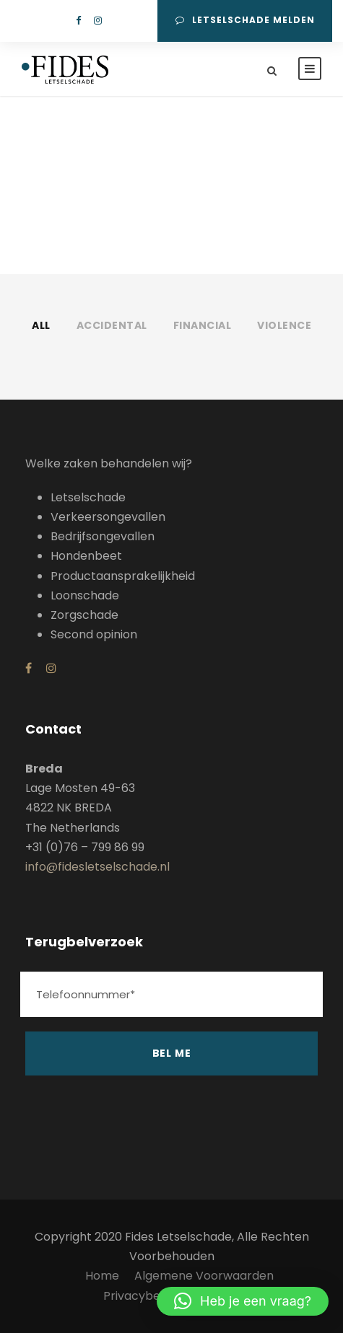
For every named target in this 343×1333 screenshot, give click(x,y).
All (41, 325)
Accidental (112, 325)
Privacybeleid (141, 1296)
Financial (202, 325)
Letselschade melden (245, 20)
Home (102, 1275)
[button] (243, 1301)
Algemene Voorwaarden (204, 1275)
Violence (284, 325)
